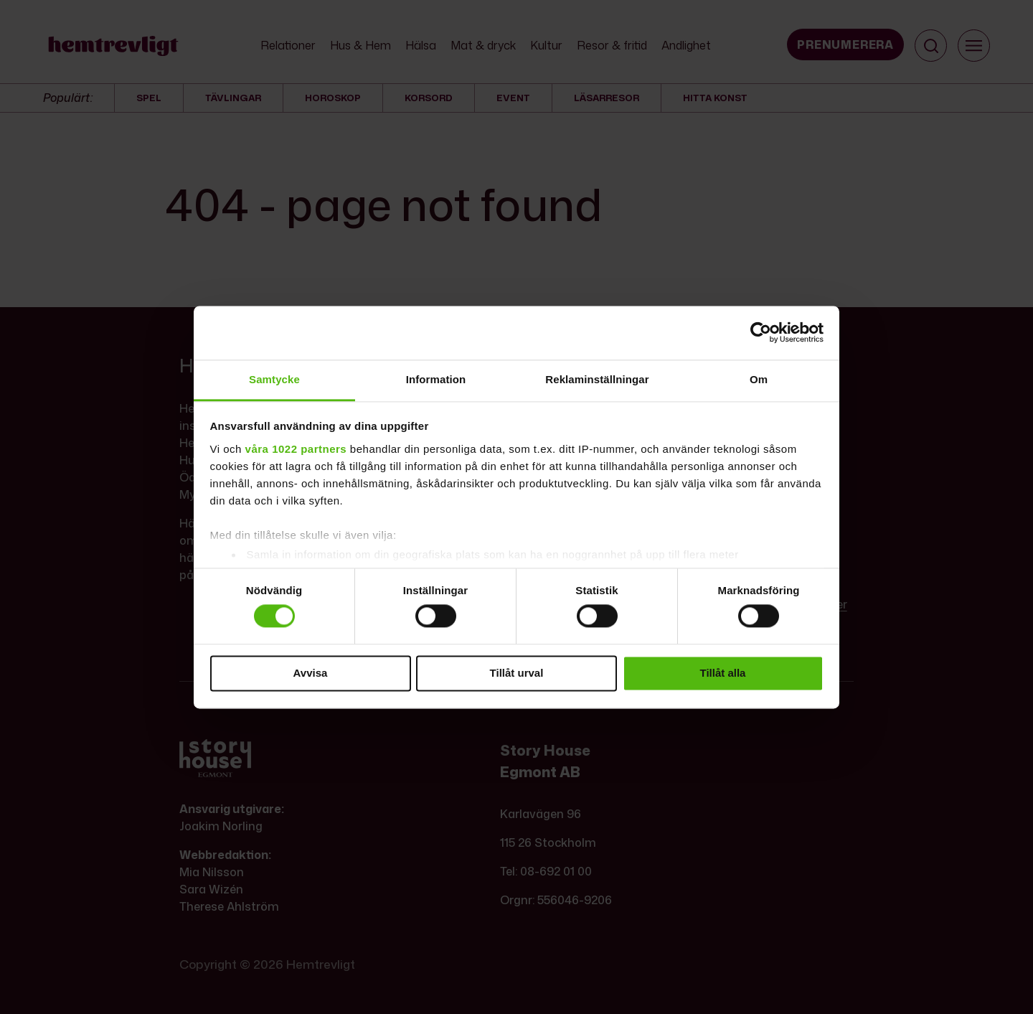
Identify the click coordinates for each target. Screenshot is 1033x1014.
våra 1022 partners (296, 449)
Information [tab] (436, 379)
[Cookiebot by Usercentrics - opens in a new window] (761, 332)
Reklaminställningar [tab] (596, 379)
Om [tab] (759, 379)
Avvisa (310, 673)
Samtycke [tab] (274, 379)
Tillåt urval (517, 673)
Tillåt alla (723, 673)
